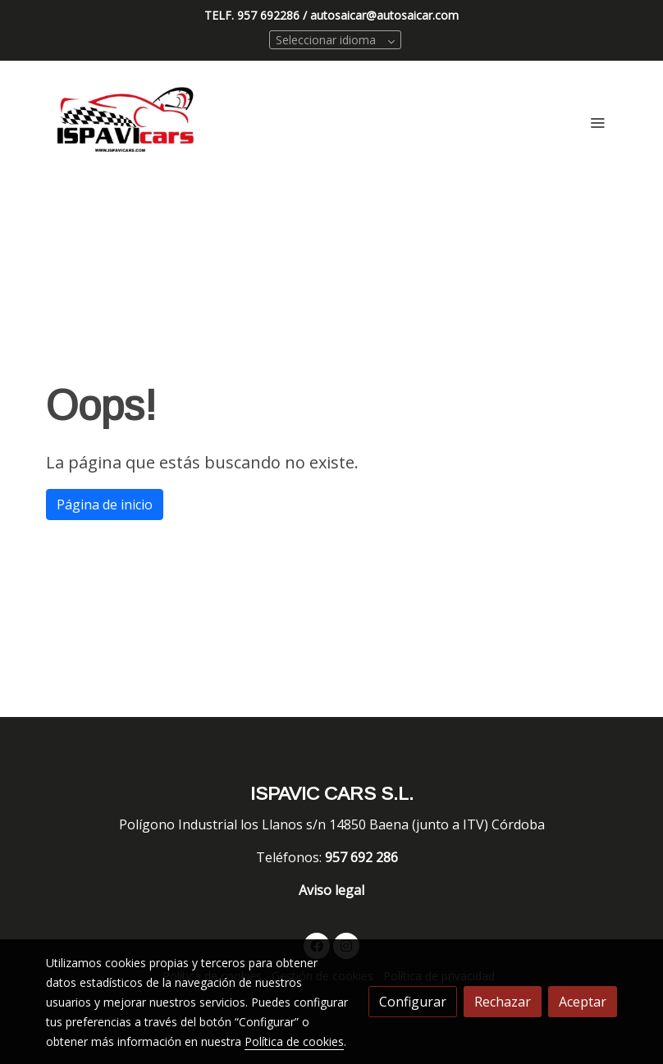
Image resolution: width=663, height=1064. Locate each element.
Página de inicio (105, 504)
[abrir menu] (597, 122)
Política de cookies (294, 1041)
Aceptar (582, 1002)
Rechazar (502, 1002)
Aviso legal (331, 890)
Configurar (412, 1002)
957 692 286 (363, 857)
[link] (126, 122)
